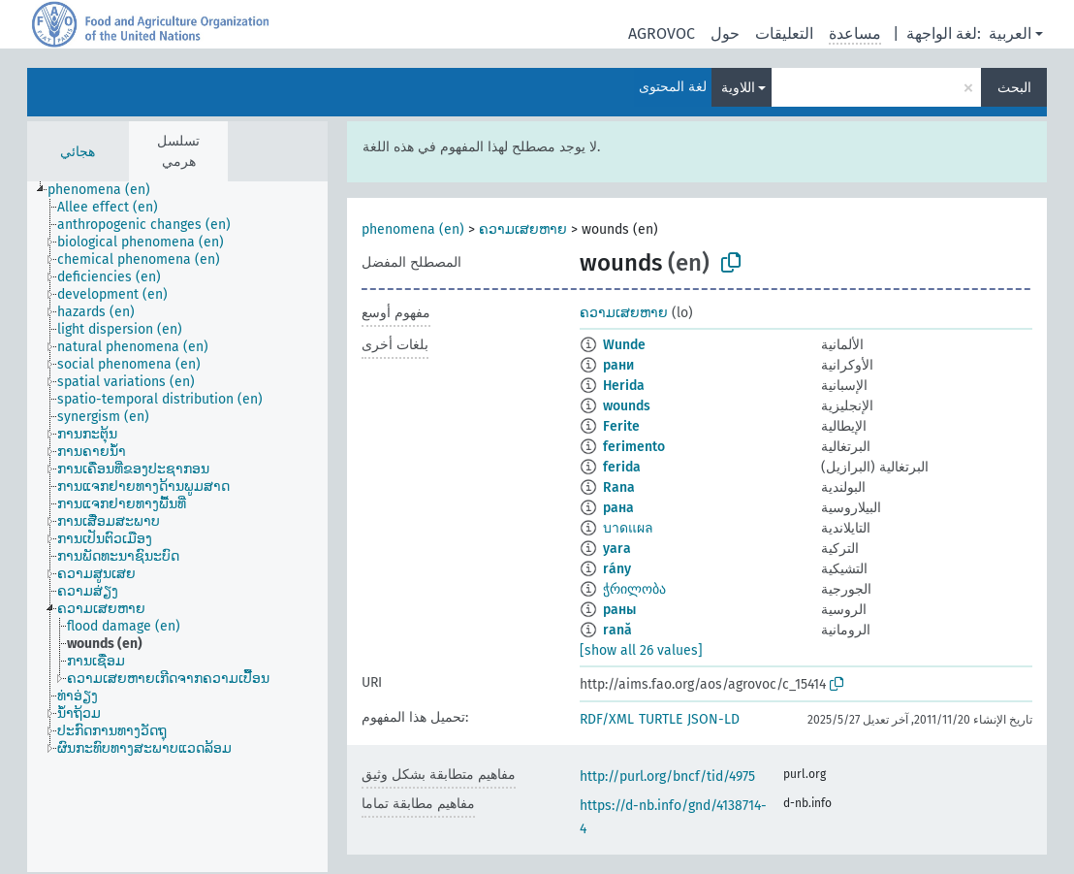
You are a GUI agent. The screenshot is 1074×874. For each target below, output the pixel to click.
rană (617, 630)
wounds (626, 406)
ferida (622, 467)
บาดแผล (628, 528)
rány (617, 569)
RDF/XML (607, 719)
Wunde (624, 345)
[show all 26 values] (641, 650)
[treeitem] (107, 190)
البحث (1014, 88)
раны (619, 609)
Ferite (621, 426)
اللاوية (738, 88)
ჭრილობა (634, 589)
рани (618, 365)
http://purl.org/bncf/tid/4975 (667, 776)
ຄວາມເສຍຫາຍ (523, 229)
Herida (624, 385)
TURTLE (660, 719)
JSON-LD (713, 719)
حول (725, 33)
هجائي (77, 152)
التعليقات (784, 33)
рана (618, 508)
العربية (1010, 33)
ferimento (634, 446)
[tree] (177, 526)
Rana (619, 487)
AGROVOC (661, 33)
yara (617, 548)
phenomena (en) (413, 229)
